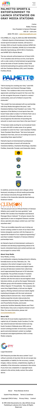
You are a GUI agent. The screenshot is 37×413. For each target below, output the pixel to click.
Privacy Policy (24, 398)
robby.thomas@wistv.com (27, 34)
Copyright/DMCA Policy (9, 398)
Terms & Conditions (26, 394)
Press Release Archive (21, 391)
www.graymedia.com (8, 313)
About (10, 391)
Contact (33, 398)
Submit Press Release (11, 394)
